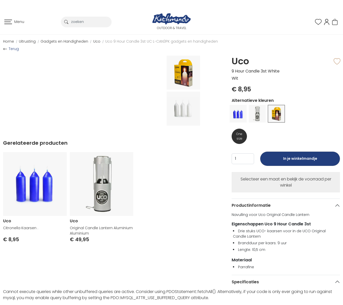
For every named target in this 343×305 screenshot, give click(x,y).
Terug (14, 48)
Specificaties (245, 282)
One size (239, 136)
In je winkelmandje (299, 161)
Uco (96, 41)
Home (8, 41)
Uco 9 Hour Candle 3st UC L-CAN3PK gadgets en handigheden (161, 41)
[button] (327, 22)
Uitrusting (27, 41)
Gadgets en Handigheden (64, 41)
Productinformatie (251, 205)
